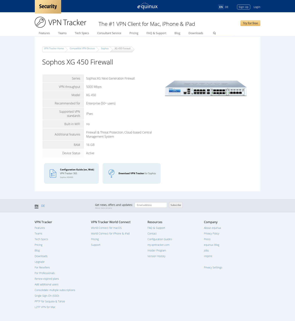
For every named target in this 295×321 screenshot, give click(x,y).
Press (207, 239)
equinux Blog (211, 245)
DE (226, 7)
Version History (156, 256)
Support (95, 245)
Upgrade (40, 262)
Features (44, 33)
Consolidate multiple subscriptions (55, 290)
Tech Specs (82, 33)
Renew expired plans (47, 278)
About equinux (212, 228)
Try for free (250, 23)
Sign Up (244, 7)
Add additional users (47, 284)
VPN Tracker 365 (77, 173)
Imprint (208, 256)
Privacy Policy (211, 233)
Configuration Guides (160, 239)
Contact (152, 233)
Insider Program (157, 250)
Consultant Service (109, 33)
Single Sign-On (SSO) (47, 295)
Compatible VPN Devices (82, 48)
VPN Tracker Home (54, 48)
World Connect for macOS (106, 228)
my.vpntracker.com (159, 245)
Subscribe (176, 205)
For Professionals (45, 273)
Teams (62, 33)
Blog (177, 33)
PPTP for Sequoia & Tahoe (50, 301)
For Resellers (42, 267)
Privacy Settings (213, 267)
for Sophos (137, 173)
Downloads (196, 33)
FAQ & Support (156, 33)
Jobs (206, 250)
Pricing (133, 33)
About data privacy (103, 208)
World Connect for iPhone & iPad (110, 233)
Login (257, 7)
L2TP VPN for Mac (45, 307)
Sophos (105, 48)
